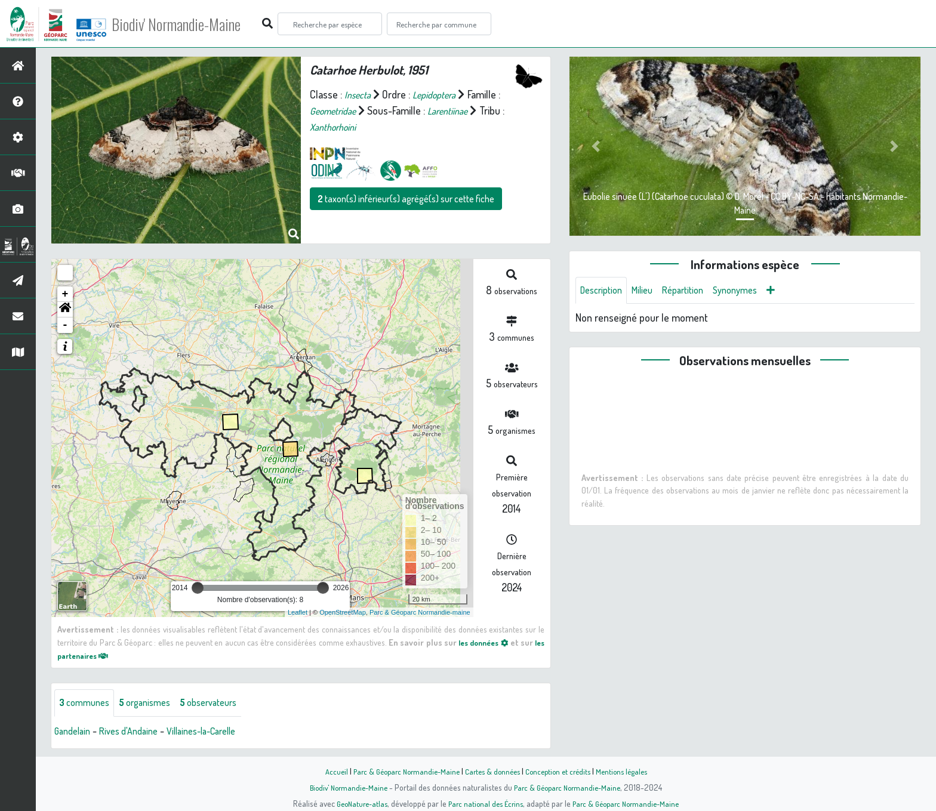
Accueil (325, 771)
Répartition (694, 291)
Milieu (649, 291)
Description (604, 291)
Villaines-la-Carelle (218, 732)
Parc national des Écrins (484, 803)
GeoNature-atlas (355, 803)
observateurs (224, 703)
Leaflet (297, 612)
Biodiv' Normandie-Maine (196, 24)
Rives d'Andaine (137, 732)
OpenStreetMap (342, 612)
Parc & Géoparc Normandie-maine (420, 612)
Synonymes (752, 291)
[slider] (198, 588)
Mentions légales (630, 771)
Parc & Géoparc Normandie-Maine (400, 771)
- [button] (65, 325)
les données (490, 642)
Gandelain (74, 732)
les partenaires (93, 655)
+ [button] (65, 294)
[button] (65, 309)
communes (87, 703)
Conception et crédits (562, 771)
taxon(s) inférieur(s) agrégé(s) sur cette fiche (406, 199)
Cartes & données (492, 771)
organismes (154, 703)
